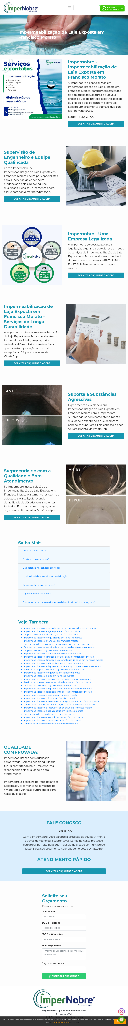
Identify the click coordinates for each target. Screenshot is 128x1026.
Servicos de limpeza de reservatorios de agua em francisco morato (58, 682)
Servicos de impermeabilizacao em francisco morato (51, 723)
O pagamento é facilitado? (37, 593)
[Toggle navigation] (70, 7)
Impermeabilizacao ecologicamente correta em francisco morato (58, 692)
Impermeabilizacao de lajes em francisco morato (49, 676)
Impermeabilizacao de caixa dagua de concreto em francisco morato (60, 628)
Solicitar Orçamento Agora (96, 124)
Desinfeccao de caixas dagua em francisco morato (50, 685)
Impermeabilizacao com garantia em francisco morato (52, 672)
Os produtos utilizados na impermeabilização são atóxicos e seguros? (59, 602)
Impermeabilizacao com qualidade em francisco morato (53, 637)
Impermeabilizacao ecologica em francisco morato (50, 698)
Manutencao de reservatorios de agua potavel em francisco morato (59, 704)
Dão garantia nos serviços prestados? (42, 568)
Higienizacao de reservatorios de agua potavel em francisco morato (59, 644)
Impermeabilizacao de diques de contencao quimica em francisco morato (62, 666)
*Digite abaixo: (53, 963)
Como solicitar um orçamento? (39, 585)
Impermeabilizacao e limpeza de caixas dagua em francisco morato (59, 657)
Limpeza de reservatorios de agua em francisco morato (52, 634)
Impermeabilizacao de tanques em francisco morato (51, 641)
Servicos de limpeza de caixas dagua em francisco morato (54, 669)
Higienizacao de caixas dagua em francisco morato (50, 714)
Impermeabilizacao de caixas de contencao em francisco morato (57, 679)
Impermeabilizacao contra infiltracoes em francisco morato (54, 717)
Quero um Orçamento (64, 976)
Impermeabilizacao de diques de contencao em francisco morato (58, 688)
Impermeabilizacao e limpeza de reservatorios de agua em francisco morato (63, 660)
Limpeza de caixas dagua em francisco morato (48, 650)
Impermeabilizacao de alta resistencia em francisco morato (54, 663)
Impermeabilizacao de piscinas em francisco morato (51, 695)
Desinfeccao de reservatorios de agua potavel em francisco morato (59, 647)
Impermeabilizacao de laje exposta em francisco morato (53, 631)
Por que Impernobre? (34, 550)
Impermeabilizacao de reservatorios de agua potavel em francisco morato (62, 701)
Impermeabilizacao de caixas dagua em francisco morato (53, 711)
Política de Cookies (61, 1022)
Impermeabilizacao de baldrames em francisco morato (52, 653)
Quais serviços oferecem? (36, 559)
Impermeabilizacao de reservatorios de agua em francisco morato (58, 708)
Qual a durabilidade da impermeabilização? (46, 576)
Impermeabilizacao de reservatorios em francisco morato (53, 720)
